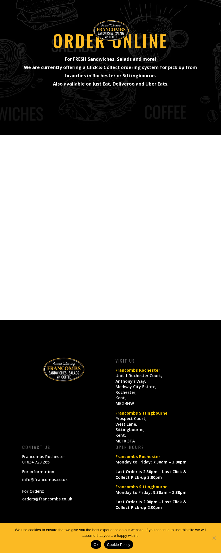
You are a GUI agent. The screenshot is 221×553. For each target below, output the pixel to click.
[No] (214, 538)
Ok (96, 544)
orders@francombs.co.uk (47, 499)
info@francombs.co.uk (45, 479)
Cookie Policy (118, 544)
